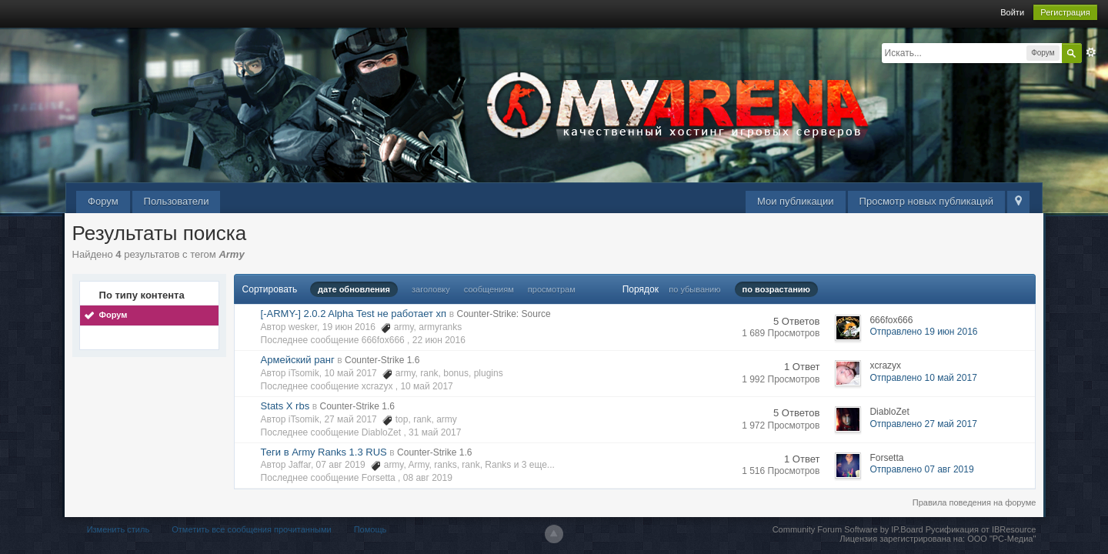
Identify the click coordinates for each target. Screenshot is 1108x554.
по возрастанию (776, 289)
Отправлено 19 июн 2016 (923, 331)
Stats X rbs (285, 406)
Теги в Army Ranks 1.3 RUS (324, 452)
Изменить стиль (118, 529)
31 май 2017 (435, 432)
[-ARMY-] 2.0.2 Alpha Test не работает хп (354, 313)
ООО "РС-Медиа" (1001, 538)
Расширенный (1091, 52)
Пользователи (176, 201)
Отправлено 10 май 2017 (922, 377)
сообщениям (489, 289)
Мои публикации (795, 201)
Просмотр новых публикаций (926, 201)
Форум (103, 201)
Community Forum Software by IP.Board (848, 529)
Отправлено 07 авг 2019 (921, 469)
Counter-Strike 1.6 (382, 360)
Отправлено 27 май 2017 (922, 424)
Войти (1012, 12)
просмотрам (552, 289)
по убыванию (694, 289)
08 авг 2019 (427, 477)
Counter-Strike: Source (504, 314)
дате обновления (354, 289)
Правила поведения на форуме (974, 502)
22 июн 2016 (439, 340)
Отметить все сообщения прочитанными (251, 529)
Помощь (370, 529)
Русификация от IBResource (979, 529)
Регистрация (1065, 12)
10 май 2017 (426, 386)
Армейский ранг (298, 359)
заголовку (431, 289)
